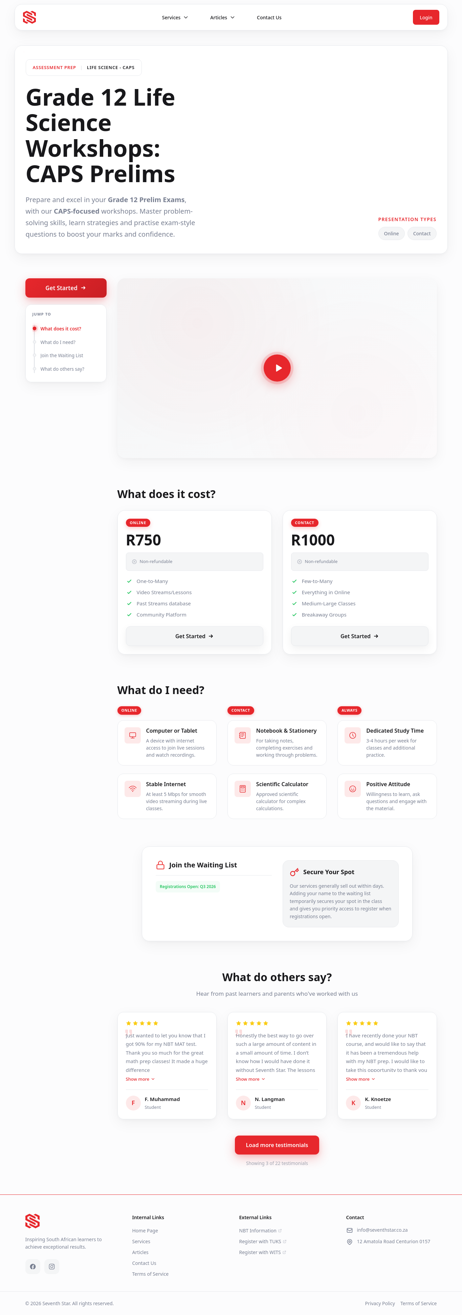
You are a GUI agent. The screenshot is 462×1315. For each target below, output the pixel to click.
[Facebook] (32, 1266)
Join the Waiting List (62, 355)
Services (141, 1241)
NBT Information (260, 1230)
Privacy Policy (380, 1303)
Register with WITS (262, 1252)
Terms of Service (150, 1274)
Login (426, 17)
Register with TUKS (263, 1241)
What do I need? (58, 342)
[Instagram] (51, 1266)
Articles (140, 1252)
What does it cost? (61, 328)
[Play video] (277, 368)
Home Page (145, 1230)
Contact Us (144, 1263)
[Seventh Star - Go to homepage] (29, 17)
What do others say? (62, 369)
